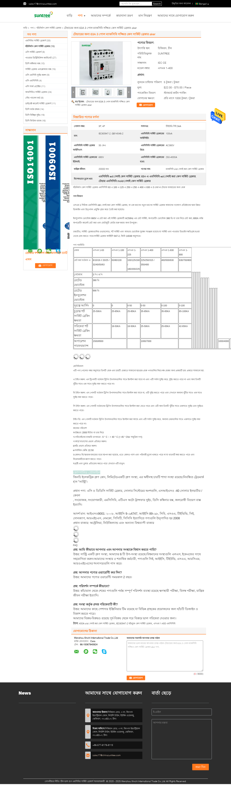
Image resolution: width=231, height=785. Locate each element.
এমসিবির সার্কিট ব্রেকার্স (35, 40)
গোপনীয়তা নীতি (52, 781)
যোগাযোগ (148, 105)
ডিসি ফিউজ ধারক (33, 120)
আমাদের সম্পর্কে (101, 15)
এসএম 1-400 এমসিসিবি (164, 623)
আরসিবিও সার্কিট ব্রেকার (36, 92)
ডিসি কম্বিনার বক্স (32, 63)
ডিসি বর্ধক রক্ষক (32, 109)
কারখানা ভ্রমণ (124, 15)
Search (157, 3)
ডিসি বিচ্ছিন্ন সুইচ (32, 114)
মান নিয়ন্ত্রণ (145, 15)
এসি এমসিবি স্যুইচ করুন (35, 74)
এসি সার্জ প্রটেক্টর (33, 86)
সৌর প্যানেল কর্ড (32, 97)
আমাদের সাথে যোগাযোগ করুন (176, 15)
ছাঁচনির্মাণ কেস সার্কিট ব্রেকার (49, 27)
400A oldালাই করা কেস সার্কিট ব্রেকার (97, 623)
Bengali (204, 3)
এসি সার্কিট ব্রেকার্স (33, 52)
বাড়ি (69, 15)
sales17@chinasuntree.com (43, 3)
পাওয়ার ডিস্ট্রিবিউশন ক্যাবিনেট (38, 57)
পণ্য (80, 15)
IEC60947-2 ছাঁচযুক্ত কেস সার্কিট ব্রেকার (134, 623)
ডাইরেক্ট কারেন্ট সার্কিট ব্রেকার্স (38, 103)
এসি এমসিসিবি (31, 80)
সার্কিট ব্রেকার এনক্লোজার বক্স (38, 69)
